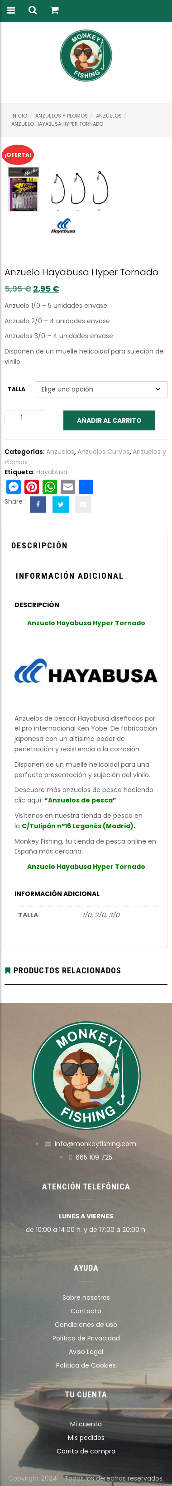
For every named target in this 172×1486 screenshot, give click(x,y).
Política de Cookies (86, 1365)
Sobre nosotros (86, 1297)
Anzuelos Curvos (103, 451)
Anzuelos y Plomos (61, 115)
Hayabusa (51, 471)
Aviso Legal (86, 1351)
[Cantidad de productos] (25, 418)
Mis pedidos (86, 1437)
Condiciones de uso (86, 1324)
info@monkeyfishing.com (95, 1143)
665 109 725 (94, 1157)
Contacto (86, 1311)
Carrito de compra (86, 1451)
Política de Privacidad (86, 1338)
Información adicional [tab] (70, 575)
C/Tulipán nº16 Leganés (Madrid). (78, 825)
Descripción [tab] (39, 545)
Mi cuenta (86, 1424)
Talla (16, 389)
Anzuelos (109, 115)
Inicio (19, 115)
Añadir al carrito (109, 420)
